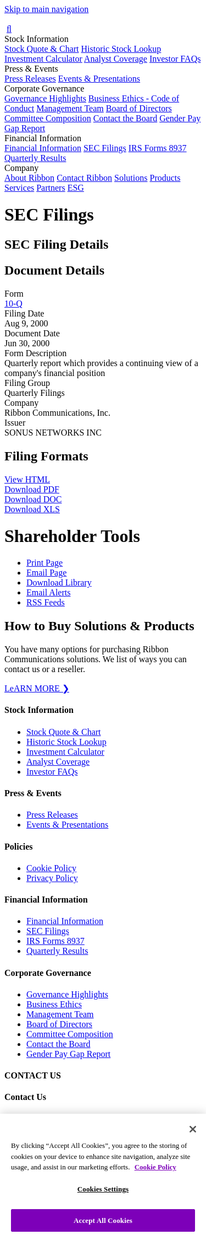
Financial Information (42, 148)
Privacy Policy (52, 878)
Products (164, 177)
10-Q (13, 303)
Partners (50, 187)
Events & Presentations (99, 78)
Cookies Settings (103, 1198)
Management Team (70, 108)
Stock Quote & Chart (41, 48)
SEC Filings (104, 148)
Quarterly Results (35, 158)
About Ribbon (29, 177)
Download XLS (32, 509)
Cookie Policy (51, 868)
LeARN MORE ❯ (36, 688)
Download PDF (31, 489)
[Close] (193, 1139)
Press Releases (30, 78)
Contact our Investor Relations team (89, 1119)
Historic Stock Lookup (121, 48)
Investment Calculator (43, 58)
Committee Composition (47, 118)
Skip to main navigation (46, 9)
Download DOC (33, 499)
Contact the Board (125, 118)
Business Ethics (54, 1004)
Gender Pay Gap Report (68, 1054)
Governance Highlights (45, 98)
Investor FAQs (175, 58)
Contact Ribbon (84, 177)
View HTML (27, 479)
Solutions (130, 177)
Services (19, 187)
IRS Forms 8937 (158, 148)
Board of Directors (139, 108)
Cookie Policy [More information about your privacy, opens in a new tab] (155, 1177)
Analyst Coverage (115, 58)
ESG (76, 187)
